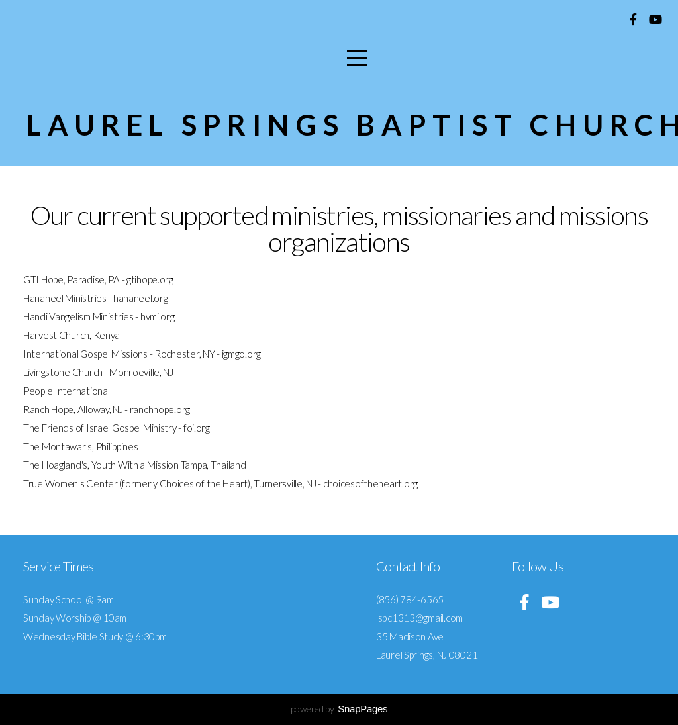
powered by (339, 708)
